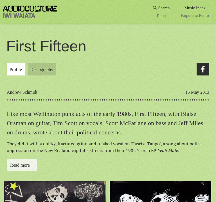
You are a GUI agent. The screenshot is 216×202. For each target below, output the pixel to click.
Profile (16, 69)
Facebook (203, 69)
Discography (41, 69)
